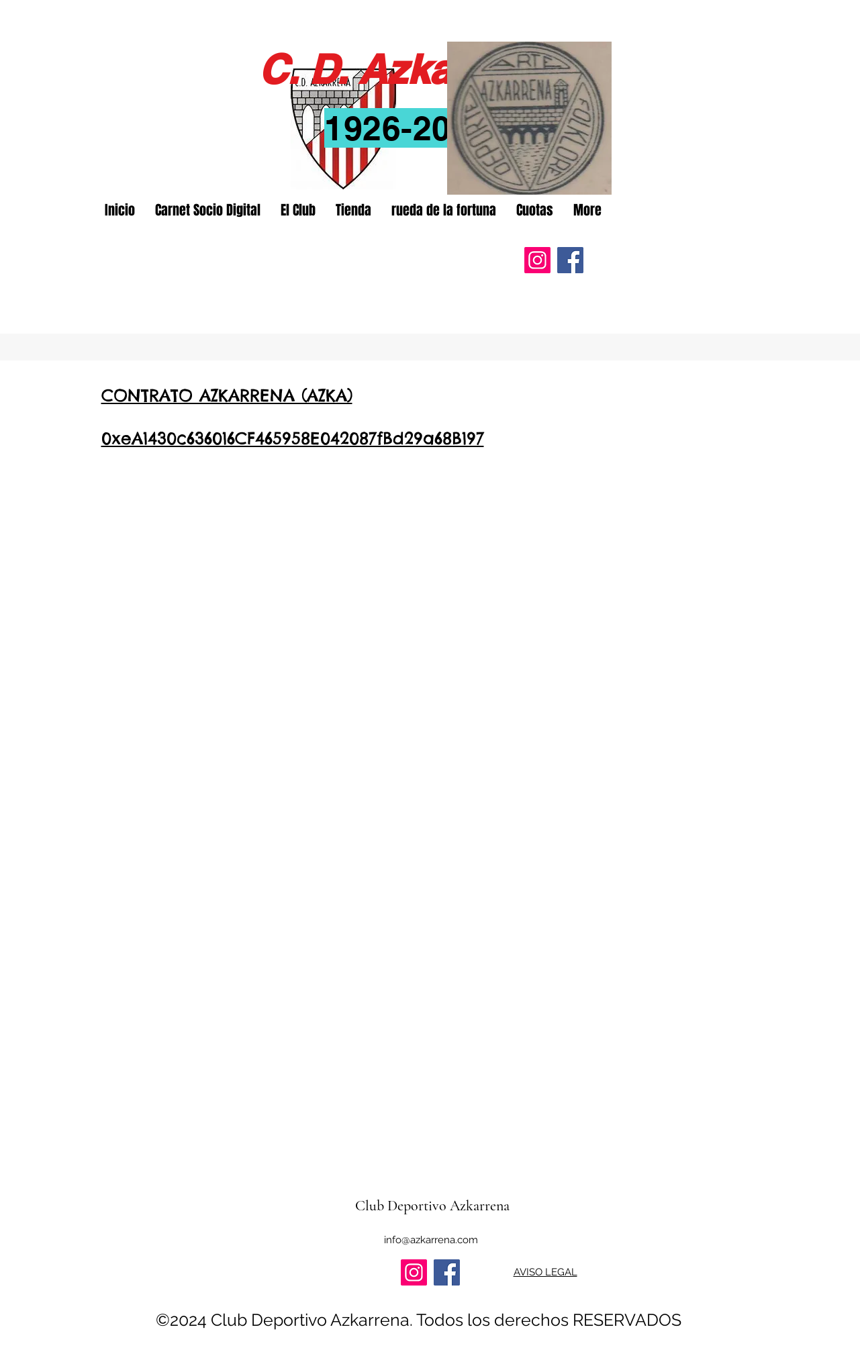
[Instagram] (537, 260)
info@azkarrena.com (431, 1240)
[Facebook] (570, 260)
